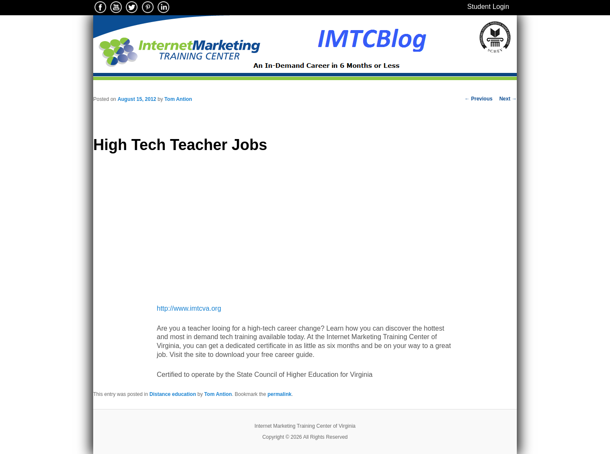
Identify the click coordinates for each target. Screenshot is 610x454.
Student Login (488, 6)
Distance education (173, 394)
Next (508, 99)
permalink (279, 394)
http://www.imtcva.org (189, 308)
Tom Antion (178, 99)
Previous (479, 99)
